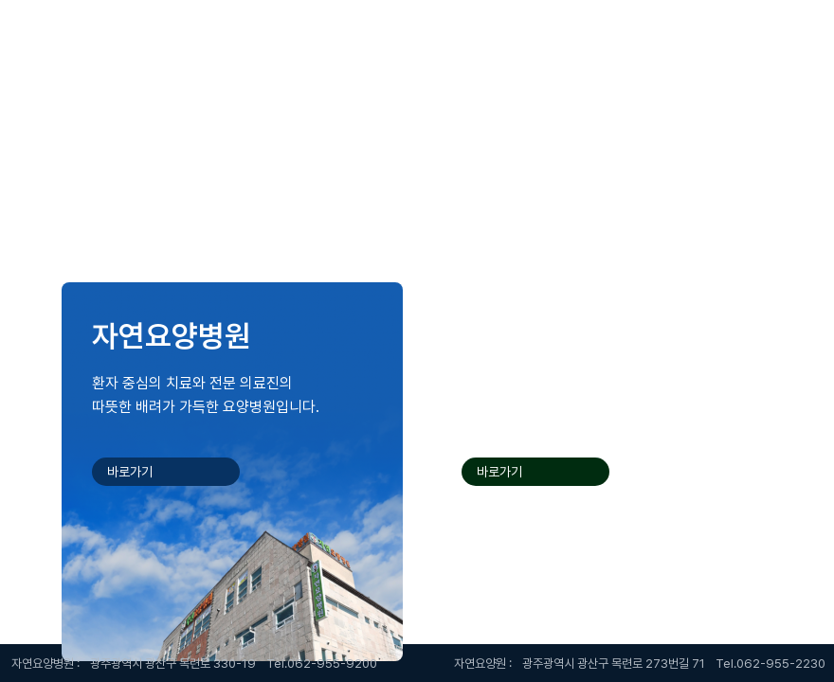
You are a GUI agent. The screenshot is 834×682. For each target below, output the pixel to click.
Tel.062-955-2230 (770, 663)
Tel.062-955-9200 (321, 663)
